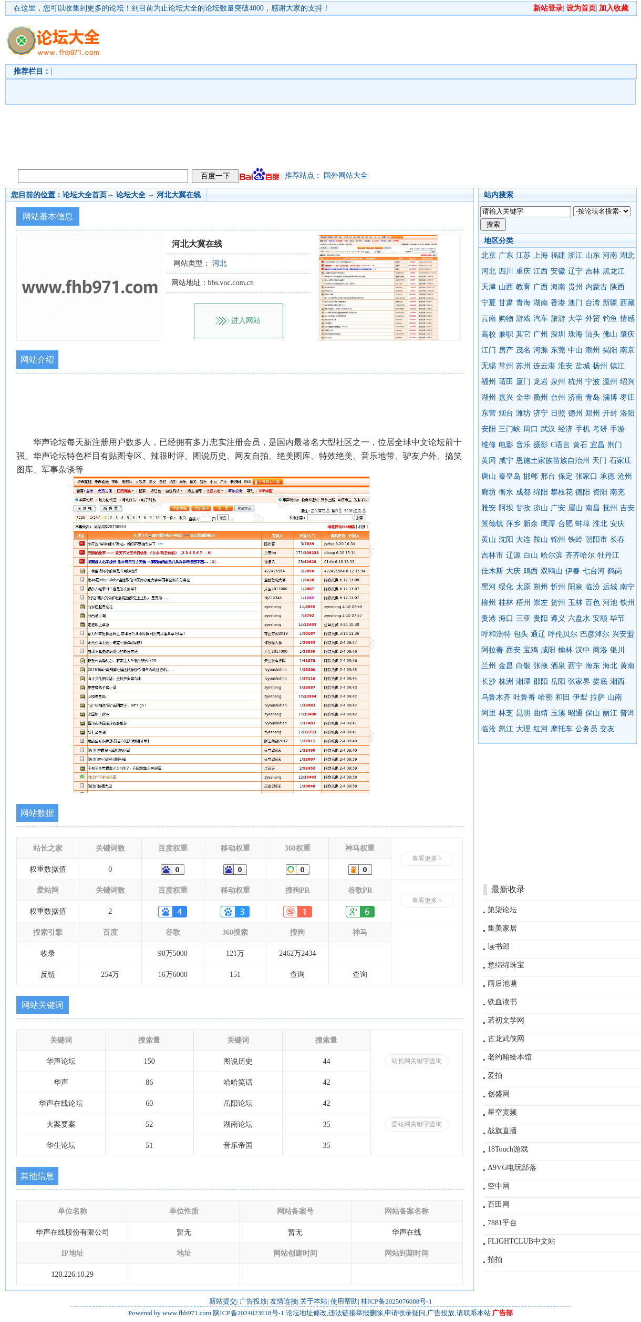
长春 (617, 539)
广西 (540, 287)
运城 (610, 587)
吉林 (592, 271)
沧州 (624, 476)
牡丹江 (608, 555)
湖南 (540, 303)
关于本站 (313, 1301)
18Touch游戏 (508, 1149)
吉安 (627, 508)
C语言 (560, 445)
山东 (592, 255)
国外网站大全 (346, 175)
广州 (540, 334)
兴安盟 (623, 634)
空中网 (499, 1186)
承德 (607, 476)
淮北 (600, 524)
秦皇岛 (510, 476)
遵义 (558, 618)
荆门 (614, 445)
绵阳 (540, 492)
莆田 (506, 382)
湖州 (488, 397)
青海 (523, 303)
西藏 (627, 303)
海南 (558, 287)
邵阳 (540, 681)
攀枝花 (562, 492)
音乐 (523, 445)
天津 (488, 287)
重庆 (523, 271)
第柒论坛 (502, 910)
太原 (523, 587)
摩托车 (562, 729)
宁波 (592, 382)
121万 (235, 953)
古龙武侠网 (506, 1039)
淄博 (610, 397)
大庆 (513, 571)
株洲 (506, 681)
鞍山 (540, 539)
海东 (592, 666)
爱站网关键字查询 (416, 1124)
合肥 (565, 524)
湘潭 (523, 681)
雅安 (488, 508)
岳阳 (558, 681)
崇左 (540, 603)
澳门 (575, 303)
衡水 (506, 492)
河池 (610, 603)
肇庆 (627, 334)
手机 (582, 429)
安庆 (617, 524)
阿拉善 (492, 650)
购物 (506, 318)
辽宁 (575, 271)
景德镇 (492, 524)
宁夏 (488, 303)
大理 (523, 729)
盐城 (582, 366)
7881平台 (502, 1223)
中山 (575, 350)
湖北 (627, 255)
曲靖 (540, 713)
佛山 (610, 334)
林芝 (506, 713)
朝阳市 (596, 539)
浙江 (575, 255)
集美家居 (502, 928)
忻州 (558, 587)
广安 (558, 508)
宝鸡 (530, 650)
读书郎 (499, 947)
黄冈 (488, 461)
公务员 (586, 729)
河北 (488, 271)
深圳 (558, 334)
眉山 (575, 508)
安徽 (558, 271)
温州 (610, 382)
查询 (297, 974)
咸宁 (506, 461)
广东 (506, 255)
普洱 (627, 713)
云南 (488, 318)
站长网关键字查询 (416, 1061)
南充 (617, 492)
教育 (523, 287)
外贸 (592, 318)
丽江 (610, 713)
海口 (506, 618)
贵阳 (540, 618)
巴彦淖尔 (594, 634)
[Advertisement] (332, 90)
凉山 (540, 508)
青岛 (592, 397)
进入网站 (246, 321)
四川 (506, 271)
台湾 (592, 303)
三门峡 (510, 429)
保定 (565, 476)
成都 (523, 492)
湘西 (617, 681)
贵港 (488, 618)
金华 (523, 397)
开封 (610, 413)
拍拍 (495, 1260)
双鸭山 (552, 571)
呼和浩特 (496, 634)
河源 (540, 350)
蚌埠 (582, 524)
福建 (558, 255)
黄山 (488, 539)
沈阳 (506, 539)
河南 (610, 255)
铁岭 (575, 539)
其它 (523, 334)
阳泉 (575, 587)
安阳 (488, 429)
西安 (513, 650)
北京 (488, 255)
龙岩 (540, 382)
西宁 (575, 666)
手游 (617, 429)
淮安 (565, 366)
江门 (488, 350)
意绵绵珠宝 (506, 965)
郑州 (592, 413)
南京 (627, 350)
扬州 (600, 366)
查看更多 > (427, 858)
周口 (530, 429)
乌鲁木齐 (496, 697)
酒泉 (558, 666)
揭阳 (610, 350)
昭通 (575, 713)
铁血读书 (502, 1002)
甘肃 (506, 303)
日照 (558, 413)
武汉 (548, 429)
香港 (558, 303)
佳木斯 (492, 571)
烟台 (506, 413)
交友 (607, 729)
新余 (530, 524)
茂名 (523, 350)
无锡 (488, 366)
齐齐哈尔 (580, 555)
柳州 (488, 603)
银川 (617, 650)
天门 (599, 461)
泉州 (558, 382)
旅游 (558, 318)
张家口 (586, 476)
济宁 (540, 413)
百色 (592, 603)
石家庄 (620, 461)
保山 (592, 713)
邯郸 (530, 476)
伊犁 (580, 697)
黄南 (627, 666)
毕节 (617, 618)
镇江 (617, 366)
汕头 (592, 334)
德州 (575, 413)
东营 (488, 413)
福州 (488, 382)
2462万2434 (297, 953)
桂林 (506, 603)
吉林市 (492, 555)
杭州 (575, 382)
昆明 (523, 713)
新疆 (610, 303)
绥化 (506, 587)
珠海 (575, 334)
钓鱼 (610, 318)
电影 (506, 445)
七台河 (594, 571)
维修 (488, 445)
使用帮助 (344, 1301)
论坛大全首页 (85, 195)
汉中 (582, 650)
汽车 (540, 318)
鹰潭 (548, 524)
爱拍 (495, 1075)
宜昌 (597, 445)
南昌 (592, 508)
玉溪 (558, 713)
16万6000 (173, 974)
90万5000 (173, 953)
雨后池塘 (502, 983)
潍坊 (523, 413)
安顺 (600, 618)
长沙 (488, 681)
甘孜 (523, 508)
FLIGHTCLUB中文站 (521, 1241)
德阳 (582, 492)
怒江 (506, 729)
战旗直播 (502, 1131)
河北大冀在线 (179, 195)
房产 (506, 350)
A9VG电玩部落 (512, 1168)
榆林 (565, 650)
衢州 (540, 397)
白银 (523, 666)
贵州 (575, 287)
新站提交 (222, 1301)
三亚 (523, 618)
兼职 (506, 334)
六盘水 (579, 618)
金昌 (506, 666)
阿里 (488, 713)
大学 (575, 318)
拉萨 (597, 697)
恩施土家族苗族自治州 (553, 461)
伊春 (572, 571)
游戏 (523, 318)
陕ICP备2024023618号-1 (248, 1313)
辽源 (513, 555)
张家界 (579, 681)
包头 (520, 634)
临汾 (592, 587)
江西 (540, 271)
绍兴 (627, 382)
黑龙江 (614, 271)
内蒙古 (596, 287)
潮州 (592, 350)
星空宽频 (502, 1112)
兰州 (488, 666)
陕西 (617, 287)
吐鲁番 (524, 697)
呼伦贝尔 (562, 634)
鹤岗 (614, 571)
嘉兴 (506, 397)
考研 (600, 429)
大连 (523, 539)
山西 (506, 287)
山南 (614, 697)
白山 (530, 555)
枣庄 (627, 397)
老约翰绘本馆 (510, 1057)
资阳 (600, 492)
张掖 (540, 666)
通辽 (538, 634)
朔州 (540, 587)
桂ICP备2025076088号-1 (396, 1301)
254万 (110, 974)
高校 (488, 334)
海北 (610, 666)
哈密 (545, 697)
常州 (506, 366)
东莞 (558, 350)
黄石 (580, 445)
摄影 (540, 445)
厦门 (523, 382)
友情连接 (283, 1301)
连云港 (544, 366)
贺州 (558, 603)
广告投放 (253, 1301)
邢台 (548, 476)
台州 (558, 397)
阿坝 (506, 508)
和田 (562, 697)
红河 (540, 729)
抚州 (610, 508)
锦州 (558, 539)
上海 (540, 255)
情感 (627, 318)
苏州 (523, 366)
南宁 (627, 587)
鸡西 (530, 571)
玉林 (575, 603)
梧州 (523, 603)
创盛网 (499, 1094)
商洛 (600, 650)
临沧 (488, 729)
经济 (565, 429)
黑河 (488, 587)
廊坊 (488, 492)
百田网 (499, 1204)
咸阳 (548, 650)
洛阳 (627, 413)
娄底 (600, 681)
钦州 (627, 603)
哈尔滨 (552, 555)
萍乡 (513, 524)
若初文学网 (506, 1020)
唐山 (488, 476)
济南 (575, 397)
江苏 (523, 255)
